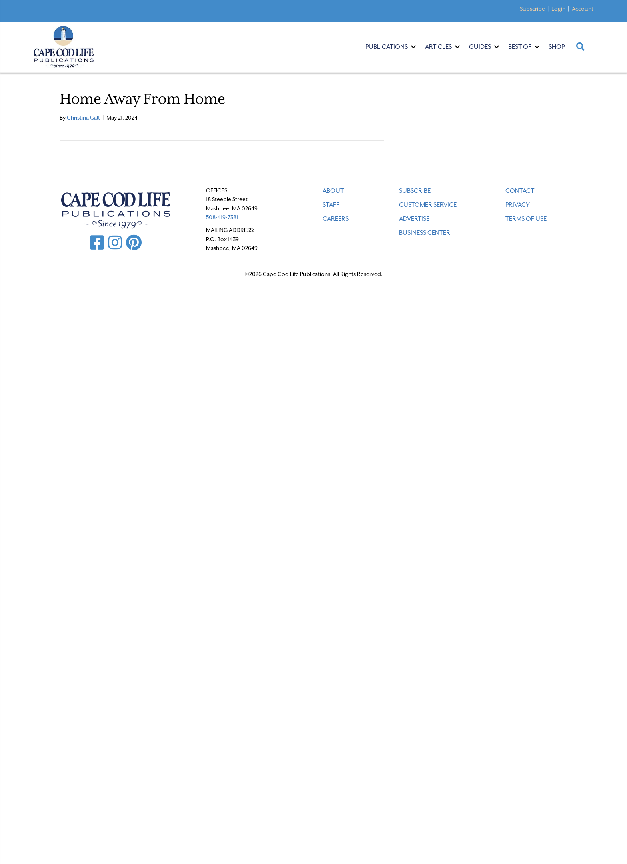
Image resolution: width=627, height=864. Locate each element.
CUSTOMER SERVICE (428, 204)
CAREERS (336, 218)
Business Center (424, 232)
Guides (480, 46)
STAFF (331, 204)
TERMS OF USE (526, 218)
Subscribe (532, 9)
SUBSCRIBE (415, 190)
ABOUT (333, 190)
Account (582, 9)
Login (558, 9)
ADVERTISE (414, 218)
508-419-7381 (222, 217)
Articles (438, 46)
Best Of (519, 46)
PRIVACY (517, 204)
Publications (386, 46)
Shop (557, 46)
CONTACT (519, 190)
